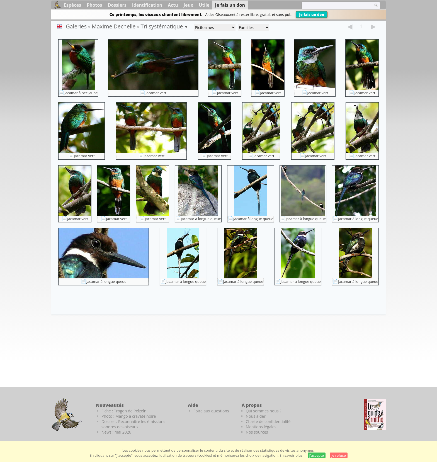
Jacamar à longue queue (201, 218)
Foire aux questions (211, 411)
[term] (334, 6)
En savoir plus (291, 455)
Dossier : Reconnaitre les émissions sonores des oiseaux (133, 424)
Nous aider (256, 416)
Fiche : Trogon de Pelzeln (123, 411)
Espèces (72, 5)
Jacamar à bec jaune (81, 92)
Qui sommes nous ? (263, 411)
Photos (94, 5)
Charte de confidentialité (268, 421)
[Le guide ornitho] (375, 414)
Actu (173, 5)
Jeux (188, 5)
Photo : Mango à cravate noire (128, 416)
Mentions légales (261, 426)
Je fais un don (311, 14)
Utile (204, 5)
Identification (147, 5)
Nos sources (257, 432)
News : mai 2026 (116, 432)
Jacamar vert (155, 92)
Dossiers (117, 5)
